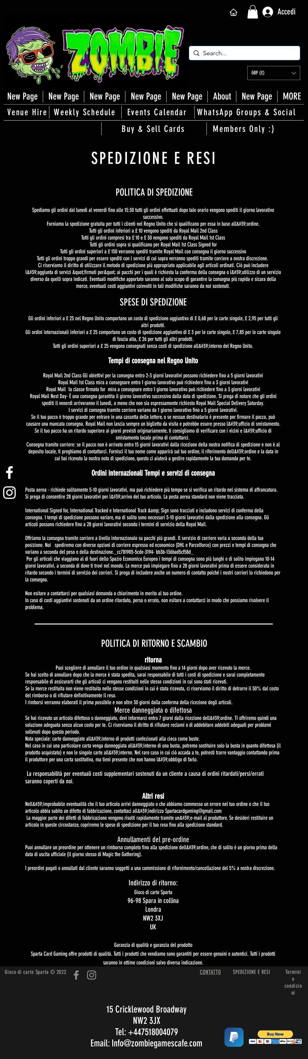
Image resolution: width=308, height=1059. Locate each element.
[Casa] (233, 12)
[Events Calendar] (157, 112)
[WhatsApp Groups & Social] (247, 112)
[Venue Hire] (28, 112)
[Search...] (245, 53)
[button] (252, 12)
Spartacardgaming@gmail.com (193, 811)
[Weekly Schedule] (85, 112)
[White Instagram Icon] (9, 492)
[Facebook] (76, 975)
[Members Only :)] (244, 128)
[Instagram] (91, 975)
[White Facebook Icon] (9, 472)
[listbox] (273, 73)
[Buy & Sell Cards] (154, 128)
